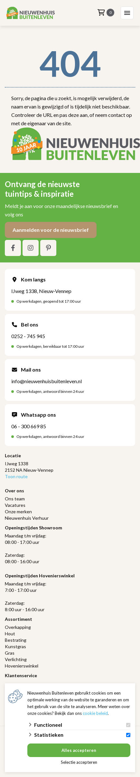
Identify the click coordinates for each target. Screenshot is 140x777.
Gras (9, 653)
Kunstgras (15, 646)
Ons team (15, 498)
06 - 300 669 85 (28, 426)
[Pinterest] (48, 248)
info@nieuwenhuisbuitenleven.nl (46, 381)
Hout (10, 633)
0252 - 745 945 (28, 336)
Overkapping (18, 627)
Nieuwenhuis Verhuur (27, 518)
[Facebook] (13, 248)
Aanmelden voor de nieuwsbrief (51, 230)
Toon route (16, 476)
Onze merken (18, 511)
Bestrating (15, 640)
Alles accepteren (78, 750)
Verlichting (16, 659)
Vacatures (15, 505)
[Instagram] (31, 248)
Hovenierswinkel (21, 665)
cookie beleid (95, 713)
